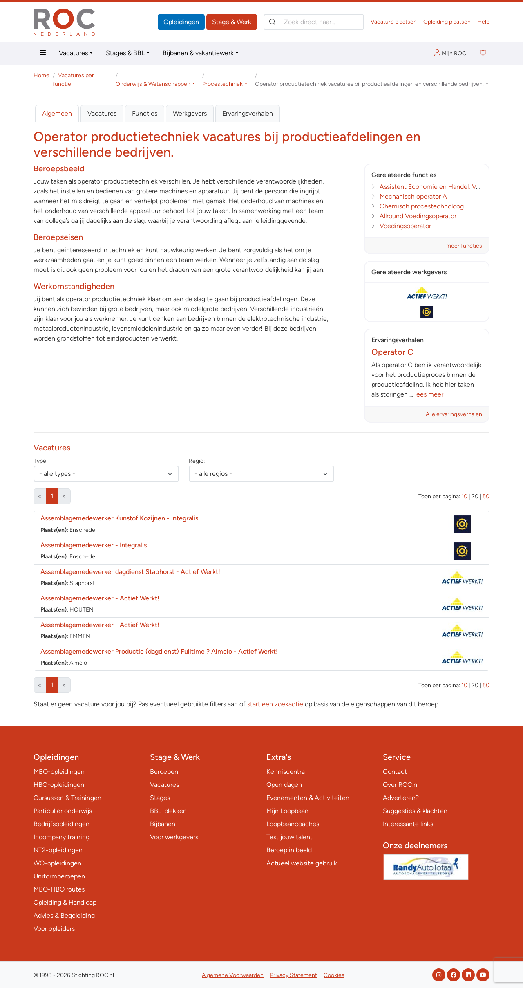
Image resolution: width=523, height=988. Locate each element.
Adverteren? (401, 798)
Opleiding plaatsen (447, 21)
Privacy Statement (293, 975)
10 (464, 496)
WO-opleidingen (57, 863)
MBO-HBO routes (59, 889)
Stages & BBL (125, 53)
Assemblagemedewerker (93, 545)
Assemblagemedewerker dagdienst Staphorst (130, 572)
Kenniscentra (285, 771)
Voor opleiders (54, 928)
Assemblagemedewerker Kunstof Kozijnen (119, 518)
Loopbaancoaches (292, 824)
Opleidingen (181, 22)
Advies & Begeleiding (64, 915)
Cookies (334, 975)
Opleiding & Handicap (65, 902)
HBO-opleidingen (59, 785)
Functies (144, 113)
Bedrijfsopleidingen (61, 824)
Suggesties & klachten (415, 811)
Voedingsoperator (405, 226)
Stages (160, 798)
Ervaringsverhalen (247, 113)
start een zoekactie (275, 704)
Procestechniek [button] (222, 84)
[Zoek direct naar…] (314, 22)
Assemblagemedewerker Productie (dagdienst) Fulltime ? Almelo (159, 651)
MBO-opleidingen (59, 771)
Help (483, 21)
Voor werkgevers (174, 837)
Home (41, 75)
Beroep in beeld (289, 850)
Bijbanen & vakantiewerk (198, 53)
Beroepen (164, 771)
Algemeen (57, 113)
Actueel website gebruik (301, 863)
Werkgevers (190, 113)
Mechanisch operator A (413, 196)
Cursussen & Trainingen (67, 798)
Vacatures (73, 53)
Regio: (197, 460)
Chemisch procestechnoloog (422, 206)
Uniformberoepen (59, 876)
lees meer (429, 394)
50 (486, 496)
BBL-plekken (168, 811)
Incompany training (61, 837)
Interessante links (408, 824)
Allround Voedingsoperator (418, 216)
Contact (395, 771)
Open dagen (284, 785)
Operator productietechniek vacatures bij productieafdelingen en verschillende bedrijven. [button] (369, 84)
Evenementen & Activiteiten (307, 798)
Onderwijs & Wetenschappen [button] (153, 84)
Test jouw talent (289, 837)
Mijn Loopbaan (287, 811)
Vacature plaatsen (394, 21)
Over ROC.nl (400, 785)
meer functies (464, 245)
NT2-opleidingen (58, 850)
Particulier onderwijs (63, 811)
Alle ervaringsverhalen (454, 414)
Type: (40, 460)
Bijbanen (162, 824)
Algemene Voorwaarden (233, 975)
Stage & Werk (231, 22)
